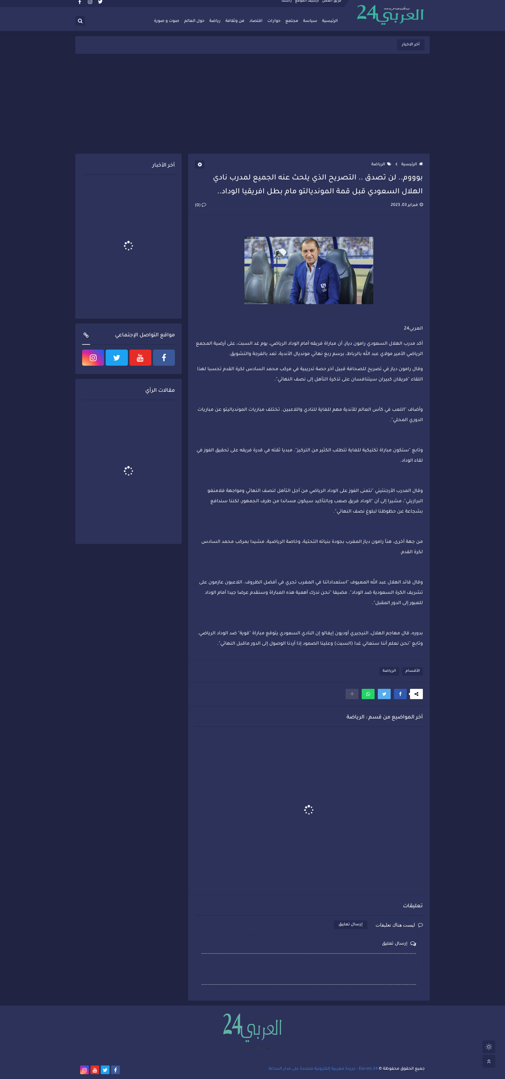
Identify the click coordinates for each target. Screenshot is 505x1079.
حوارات (274, 21)
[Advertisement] (252, 104)
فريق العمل (332, 5)
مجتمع (291, 21)
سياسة (310, 21)
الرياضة (381, 164)
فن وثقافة (234, 21)
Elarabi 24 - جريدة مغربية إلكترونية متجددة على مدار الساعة (323, 1069)
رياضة (215, 21)
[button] (400, 694)
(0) (200, 205)
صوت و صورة (166, 21)
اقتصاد (255, 21)
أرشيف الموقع (307, 5)
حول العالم (194, 21)
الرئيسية (330, 21)
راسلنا (287, 5)
